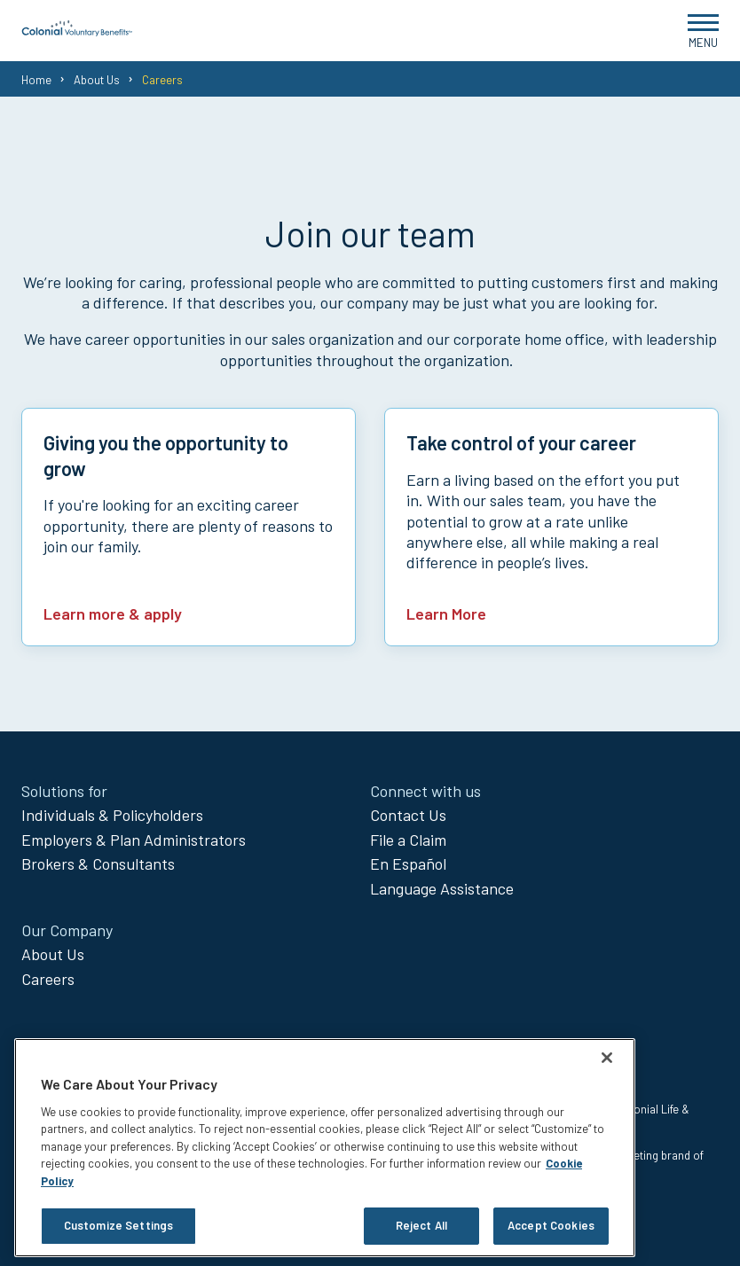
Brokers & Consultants (98, 863)
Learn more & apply (112, 613)
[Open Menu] (703, 30)
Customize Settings (118, 1225)
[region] (324, 1147)
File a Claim (408, 839)
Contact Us (408, 814)
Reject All (421, 1225)
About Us (97, 80)
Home (36, 80)
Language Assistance (442, 888)
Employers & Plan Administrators (133, 839)
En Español (408, 863)
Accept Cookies (551, 1225)
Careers (48, 979)
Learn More (446, 613)
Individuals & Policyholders (112, 814)
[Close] (606, 1057)
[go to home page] (77, 31)
